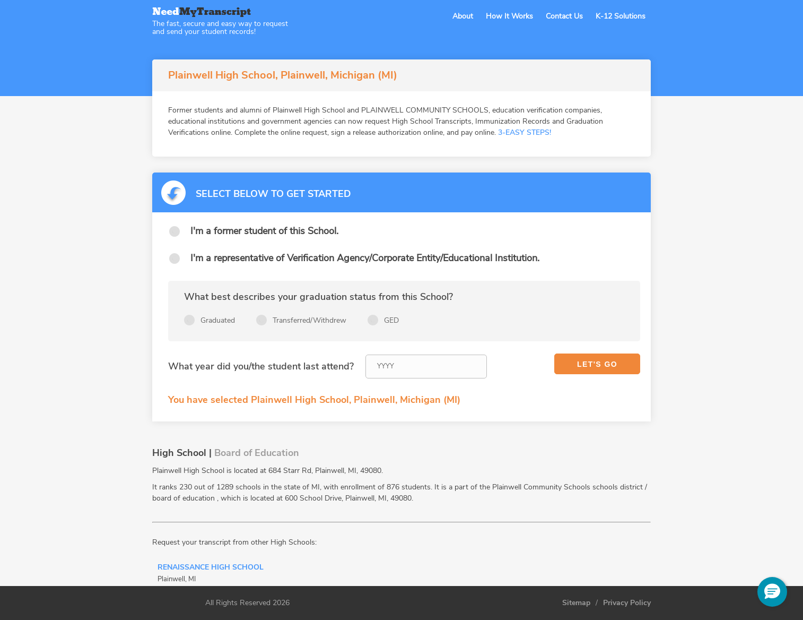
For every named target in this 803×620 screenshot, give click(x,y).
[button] (772, 592)
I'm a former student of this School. (264, 231)
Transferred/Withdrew (309, 320)
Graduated (217, 320)
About (462, 16)
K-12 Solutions (620, 16)
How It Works (509, 16)
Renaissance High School (211, 568)
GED (391, 320)
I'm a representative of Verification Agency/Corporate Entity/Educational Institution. (364, 258)
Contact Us (564, 16)
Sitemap (576, 603)
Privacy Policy (627, 603)
